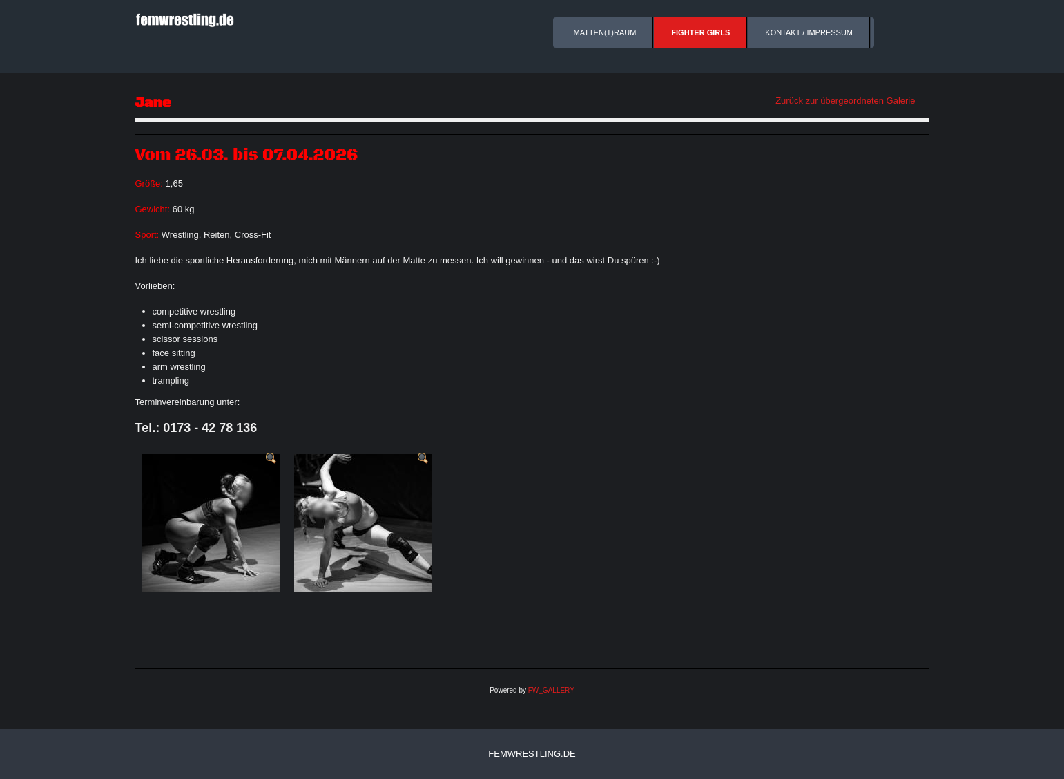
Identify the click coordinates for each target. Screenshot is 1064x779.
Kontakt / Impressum (809, 32)
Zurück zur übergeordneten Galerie (845, 100)
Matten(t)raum (605, 32)
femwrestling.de (531, 754)
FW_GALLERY (551, 690)
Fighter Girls (700, 32)
